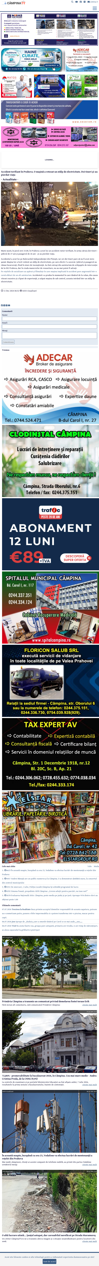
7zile (89, 866)
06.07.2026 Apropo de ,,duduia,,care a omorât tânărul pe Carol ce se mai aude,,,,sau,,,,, (42, 921)
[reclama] (49, 44)
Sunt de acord (49, 1261)
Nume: (5, 314)
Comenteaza (8, 341)
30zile (96, 866)
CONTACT (93, 1)
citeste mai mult (89, 1004)
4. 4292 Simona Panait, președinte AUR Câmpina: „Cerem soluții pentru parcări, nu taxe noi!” (45, 891)
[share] (2, 305)
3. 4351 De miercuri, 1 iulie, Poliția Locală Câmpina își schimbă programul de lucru (40, 886)
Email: (5, 322)
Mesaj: (5, 330)
